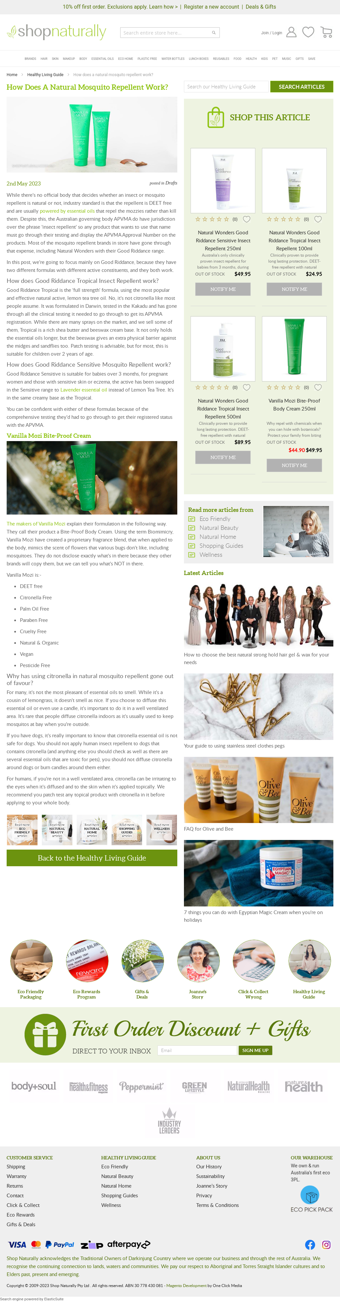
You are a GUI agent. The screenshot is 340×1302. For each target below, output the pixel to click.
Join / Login (271, 33)
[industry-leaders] (170, 1121)
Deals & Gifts (261, 7)
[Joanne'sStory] (198, 961)
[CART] (326, 32)
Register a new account (211, 7)
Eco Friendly (22, 830)
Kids (264, 58)
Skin (55, 58)
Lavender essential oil (83, 389)
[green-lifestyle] (195, 1086)
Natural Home (92, 830)
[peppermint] (142, 1086)
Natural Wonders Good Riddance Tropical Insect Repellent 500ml (223, 408)
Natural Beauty (57, 830)
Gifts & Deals (21, 1224)
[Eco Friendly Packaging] (31, 961)
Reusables (221, 58)
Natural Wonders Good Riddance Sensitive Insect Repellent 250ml (223, 240)
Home (12, 74)
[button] (247, 219)
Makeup (69, 58)
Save (311, 58)
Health (251, 58)
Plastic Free (147, 58)
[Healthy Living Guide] (310, 961)
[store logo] (56, 32)
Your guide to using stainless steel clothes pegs (234, 745)
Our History (209, 1166)
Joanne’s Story (211, 1185)
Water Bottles (172, 58)
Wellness (161, 830)
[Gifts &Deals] (143, 961)
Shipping (16, 1166)
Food (237, 58)
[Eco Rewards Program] (87, 961)
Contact (15, 1195)
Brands (30, 58)
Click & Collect (23, 1205)
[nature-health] (303, 1086)
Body (83, 58)
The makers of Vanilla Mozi (36, 523)
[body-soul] (34, 1086)
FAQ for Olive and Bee (208, 828)
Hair (44, 58)
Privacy (204, 1195)
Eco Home (125, 58)
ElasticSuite (53, 1299)
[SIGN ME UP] (255, 1050)
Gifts (299, 58)
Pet (275, 58)
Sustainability (210, 1176)
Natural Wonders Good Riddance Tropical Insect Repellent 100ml (294, 240)
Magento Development (186, 1285)
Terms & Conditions (217, 1205)
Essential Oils (103, 58)
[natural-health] (249, 1086)
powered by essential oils (67, 210)
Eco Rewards (21, 1214)
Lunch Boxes (199, 58)
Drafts (171, 182)
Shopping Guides (127, 830)
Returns (15, 1185)
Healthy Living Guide (45, 74)
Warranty (17, 1176)
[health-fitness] (88, 1086)
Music (286, 58)
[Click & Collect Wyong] (254, 961)
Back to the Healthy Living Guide (92, 858)
